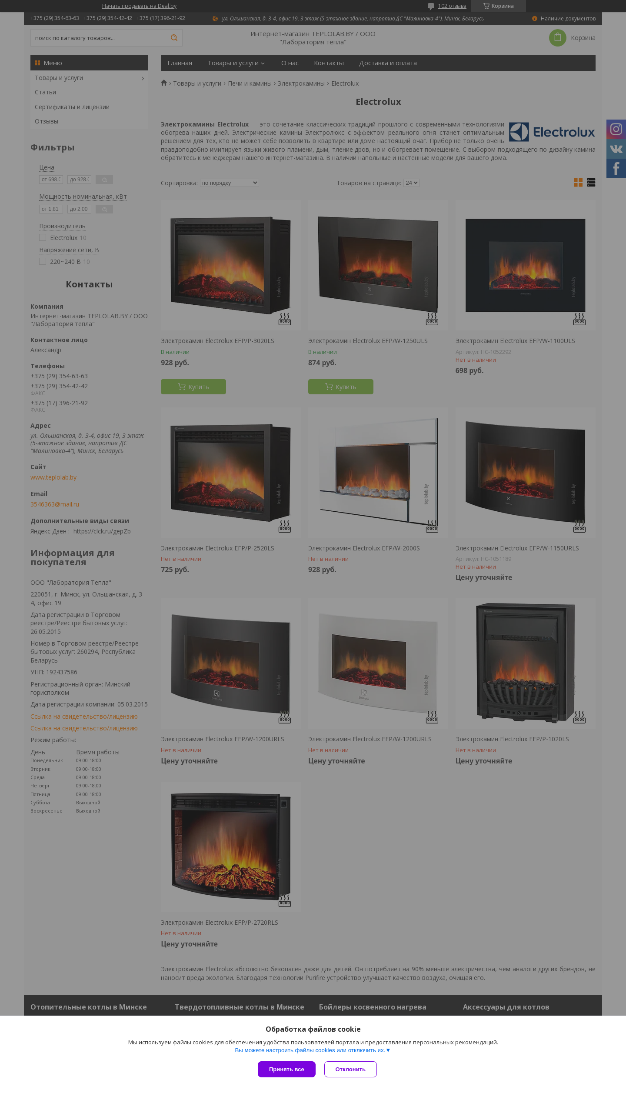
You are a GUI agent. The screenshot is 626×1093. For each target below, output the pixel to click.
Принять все (286, 1069)
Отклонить (351, 1069)
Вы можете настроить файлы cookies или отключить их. (310, 1050)
